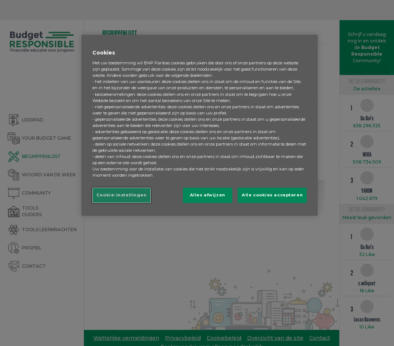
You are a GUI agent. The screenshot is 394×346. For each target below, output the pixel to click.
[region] (199, 125)
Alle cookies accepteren (272, 195)
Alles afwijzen (207, 195)
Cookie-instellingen (121, 195)
